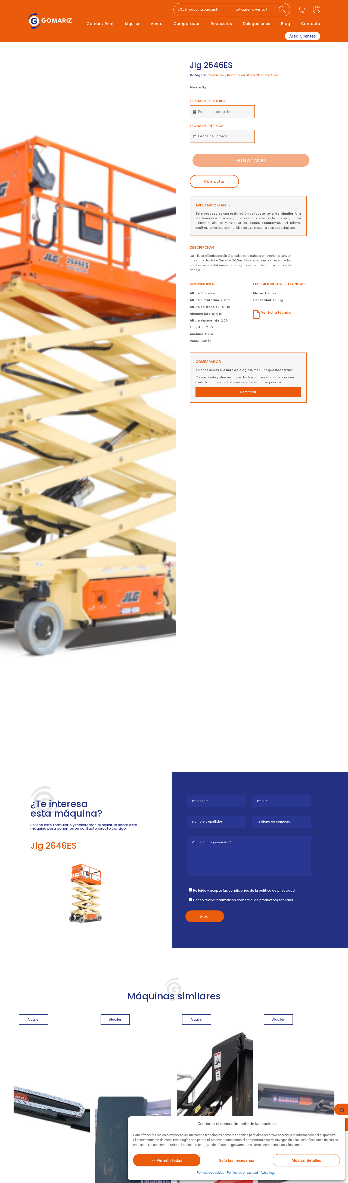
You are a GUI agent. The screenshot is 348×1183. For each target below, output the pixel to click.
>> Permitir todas (166, 1160)
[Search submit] (283, 9)
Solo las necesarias (236, 1160)
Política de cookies (210, 1173)
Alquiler (132, 23)
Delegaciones (256, 23)
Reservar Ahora (250, 160)
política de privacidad (277, 890)
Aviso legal (268, 1173)
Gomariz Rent (100, 23)
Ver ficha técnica (276, 312)
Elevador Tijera (267, 75)
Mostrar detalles (306, 1160)
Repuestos (221, 23)
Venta (157, 23)
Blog (285, 23)
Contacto (310, 23)
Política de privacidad (242, 1173)
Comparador (186, 23)
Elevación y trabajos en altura (232, 75)
